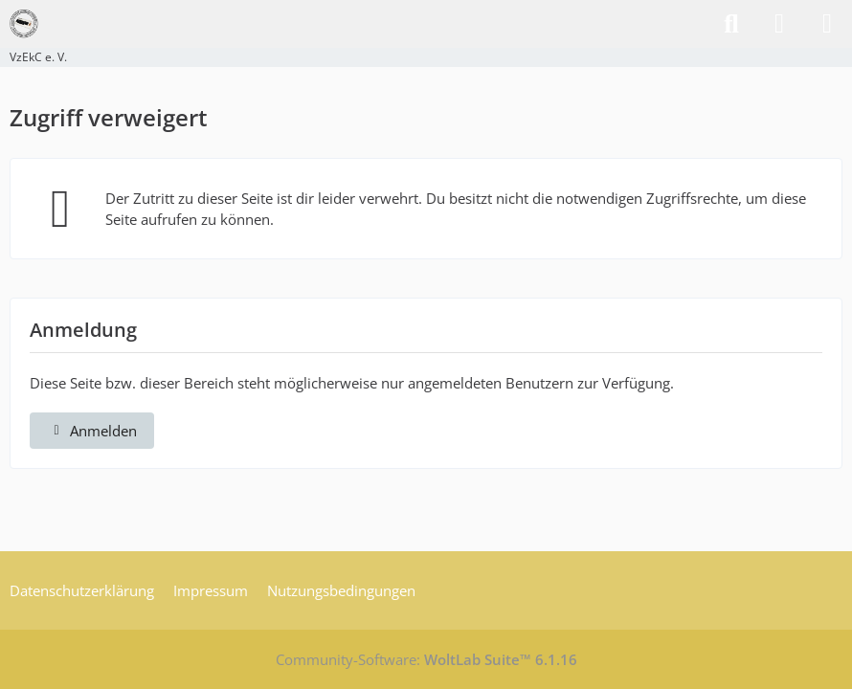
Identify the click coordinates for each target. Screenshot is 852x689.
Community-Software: (426, 659)
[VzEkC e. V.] (24, 24)
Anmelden (92, 430)
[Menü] (827, 24)
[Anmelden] (779, 24)
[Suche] (731, 24)
